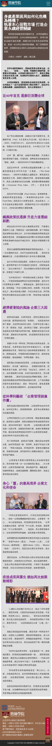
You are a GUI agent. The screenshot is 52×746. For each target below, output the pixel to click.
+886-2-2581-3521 (16, 723)
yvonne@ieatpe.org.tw (12, 732)
